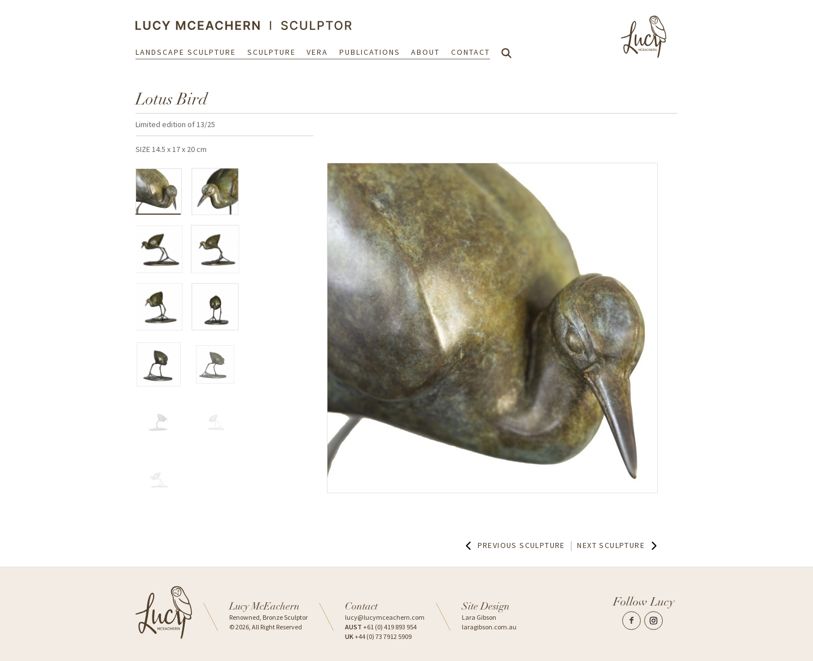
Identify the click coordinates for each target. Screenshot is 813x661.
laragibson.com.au (489, 627)
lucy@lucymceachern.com (385, 617)
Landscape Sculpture (186, 52)
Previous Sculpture (514, 546)
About (425, 52)
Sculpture (271, 52)
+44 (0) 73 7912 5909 (378, 636)
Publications (369, 52)
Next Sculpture (618, 546)
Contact (470, 52)
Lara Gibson (479, 617)
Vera (317, 52)
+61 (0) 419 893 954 (381, 627)
